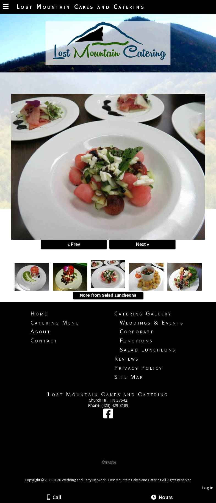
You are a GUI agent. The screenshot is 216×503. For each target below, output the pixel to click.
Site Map (129, 376)
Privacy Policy (138, 367)
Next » (142, 244)
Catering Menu (55, 322)
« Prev (73, 244)
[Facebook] (108, 416)
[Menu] (6, 7)
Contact (44, 340)
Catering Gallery (143, 313)
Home (39, 313)
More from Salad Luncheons (108, 295)
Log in (207, 487)
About (41, 331)
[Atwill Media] (113, 474)
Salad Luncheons (148, 349)
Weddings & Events (152, 322)
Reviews (126, 358)
